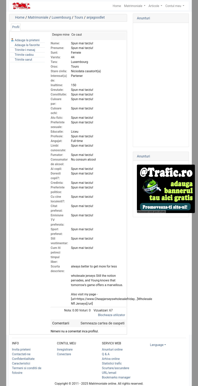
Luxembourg (61, 17)
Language (157, 345)
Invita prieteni (21, 349)
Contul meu (173, 6)
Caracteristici (21, 363)
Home (19, 17)
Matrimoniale (133, 6)
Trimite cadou (24, 55)
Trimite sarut (23, 59)
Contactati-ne (21, 354)
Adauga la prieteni (27, 40)
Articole (154, 6)
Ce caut (76, 34)
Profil (15, 27)
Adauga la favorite (27, 45)
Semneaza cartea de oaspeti (103, 323)
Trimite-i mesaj (25, 50)
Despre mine (60, 34)
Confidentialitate (23, 359)
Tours (78, 17)
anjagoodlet (95, 17)
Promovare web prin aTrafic (151, 212)
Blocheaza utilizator (111, 315)
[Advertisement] (161, 85)
